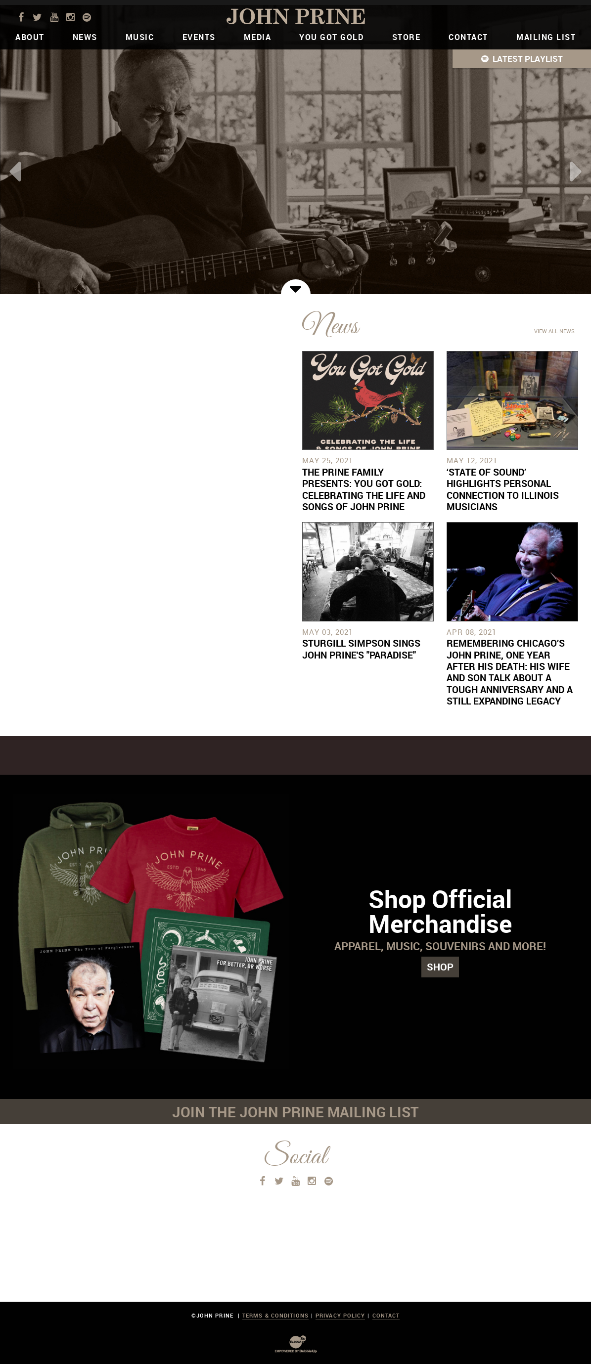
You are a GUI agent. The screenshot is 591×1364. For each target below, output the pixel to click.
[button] (522, 58)
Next (576, 171)
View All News (554, 331)
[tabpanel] (295, 149)
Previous (15, 171)
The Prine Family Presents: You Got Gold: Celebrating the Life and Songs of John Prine (363, 489)
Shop (440, 966)
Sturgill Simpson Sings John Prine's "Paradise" (361, 648)
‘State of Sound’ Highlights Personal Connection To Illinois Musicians (503, 489)
